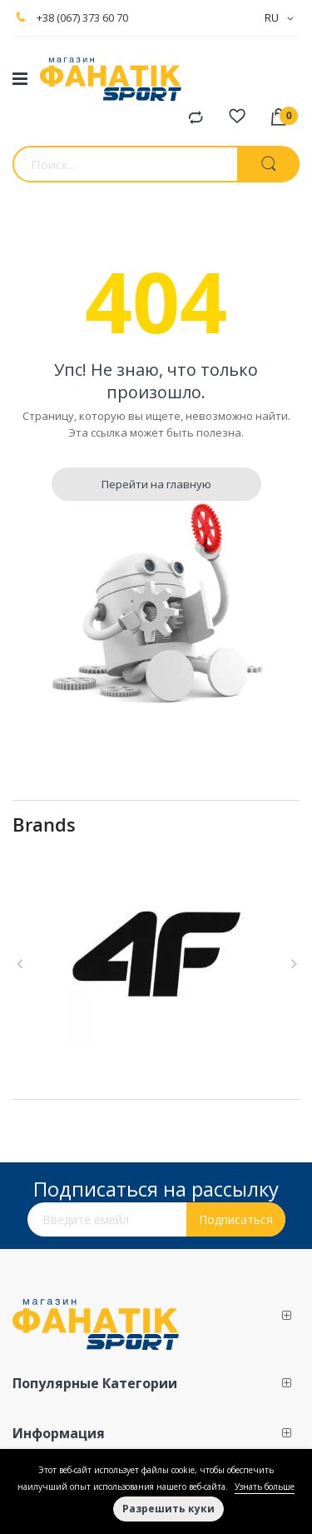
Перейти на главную (156, 484)
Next (291, 964)
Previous (20, 964)
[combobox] (124, 164)
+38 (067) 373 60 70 (82, 17)
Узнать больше (265, 1486)
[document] (156, 1492)
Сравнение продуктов (195, 118)
